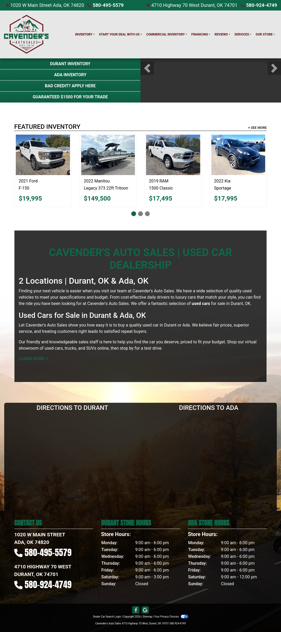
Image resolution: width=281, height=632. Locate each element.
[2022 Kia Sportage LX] (238, 154)
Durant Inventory (70, 63)
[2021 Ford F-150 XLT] (42, 154)
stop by (127, 348)
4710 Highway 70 (169, 5)
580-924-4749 (261, 5)
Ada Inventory (70, 74)
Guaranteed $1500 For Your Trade (70, 96)
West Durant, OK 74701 (213, 5)
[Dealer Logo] (26, 34)
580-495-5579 (108, 5)
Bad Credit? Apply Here (70, 85)
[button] (147, 68)
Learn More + (33, 358)
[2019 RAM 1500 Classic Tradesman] (173, 154)
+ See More (257, 128)
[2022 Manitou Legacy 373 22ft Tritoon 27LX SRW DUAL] (108, 154)
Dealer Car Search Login (107, 616)
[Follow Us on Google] (145, 610)
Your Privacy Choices (171, 616)
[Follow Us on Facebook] (135, 610)
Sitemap (147, 616)
